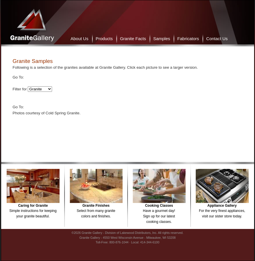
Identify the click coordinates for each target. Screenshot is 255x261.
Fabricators (188, 38)
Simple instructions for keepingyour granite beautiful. (32, 209)
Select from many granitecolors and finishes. (96, 209)
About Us (79, 38)
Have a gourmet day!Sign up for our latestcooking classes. (159, 212)
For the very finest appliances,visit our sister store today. (222, 209)
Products (104, 38)
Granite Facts (133, 38)
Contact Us (217, 38)
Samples (161, 38)
